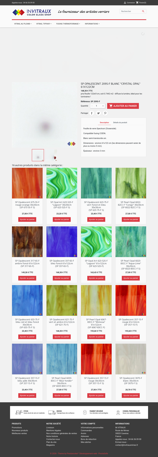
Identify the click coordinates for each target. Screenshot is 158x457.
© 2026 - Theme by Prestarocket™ (65, 453)
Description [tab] (104, 123)
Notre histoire (52, 436)
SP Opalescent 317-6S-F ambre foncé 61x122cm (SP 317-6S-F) (27, 263)
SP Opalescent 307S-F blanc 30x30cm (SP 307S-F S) (131, 381)
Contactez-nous (53, 439)
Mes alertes (86, 442)
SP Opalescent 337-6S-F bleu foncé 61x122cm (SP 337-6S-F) (62, 263)
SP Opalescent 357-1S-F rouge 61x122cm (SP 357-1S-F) (131, 322)
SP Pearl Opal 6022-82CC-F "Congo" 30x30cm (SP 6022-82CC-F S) (131, 205)
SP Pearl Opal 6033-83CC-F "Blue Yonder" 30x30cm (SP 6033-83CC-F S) (62, 382)
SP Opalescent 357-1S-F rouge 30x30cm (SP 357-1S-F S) (96, 381)
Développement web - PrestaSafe (93, 453)
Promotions (17, 427)
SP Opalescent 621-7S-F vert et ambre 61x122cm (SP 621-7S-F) (62, 322)
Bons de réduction (88, 439)
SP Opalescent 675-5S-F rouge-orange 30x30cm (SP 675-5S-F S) (27, 205)
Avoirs (83, 433)
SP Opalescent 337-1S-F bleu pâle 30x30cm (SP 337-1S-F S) (27, 381)
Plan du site (51, 442)
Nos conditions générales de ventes (61, 433)
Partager (91, 113)
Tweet (98, 113)
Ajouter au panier (123, 106)
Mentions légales (53, 430)
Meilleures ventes (19, 433)
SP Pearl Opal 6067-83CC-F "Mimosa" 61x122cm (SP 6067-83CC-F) (96, 323)
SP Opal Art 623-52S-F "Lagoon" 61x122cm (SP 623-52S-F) (96, 263)
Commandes (86, 430)
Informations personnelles (92, 427)
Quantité (84, 106)
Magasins (50, 445)
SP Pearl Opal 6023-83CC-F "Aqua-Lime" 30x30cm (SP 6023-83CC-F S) (131, 264)
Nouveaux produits (20, 430)
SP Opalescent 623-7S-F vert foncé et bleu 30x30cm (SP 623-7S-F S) (96, 206)
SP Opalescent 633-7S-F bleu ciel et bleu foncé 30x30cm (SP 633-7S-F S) (27, 323)
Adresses (85, 436)
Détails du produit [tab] (120, 123)
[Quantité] (97, 106)
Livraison (50, 427)
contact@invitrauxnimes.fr (126, 445)
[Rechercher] (133, 11)
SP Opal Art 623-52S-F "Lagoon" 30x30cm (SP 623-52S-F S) (61, 205)
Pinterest (105, 113)
